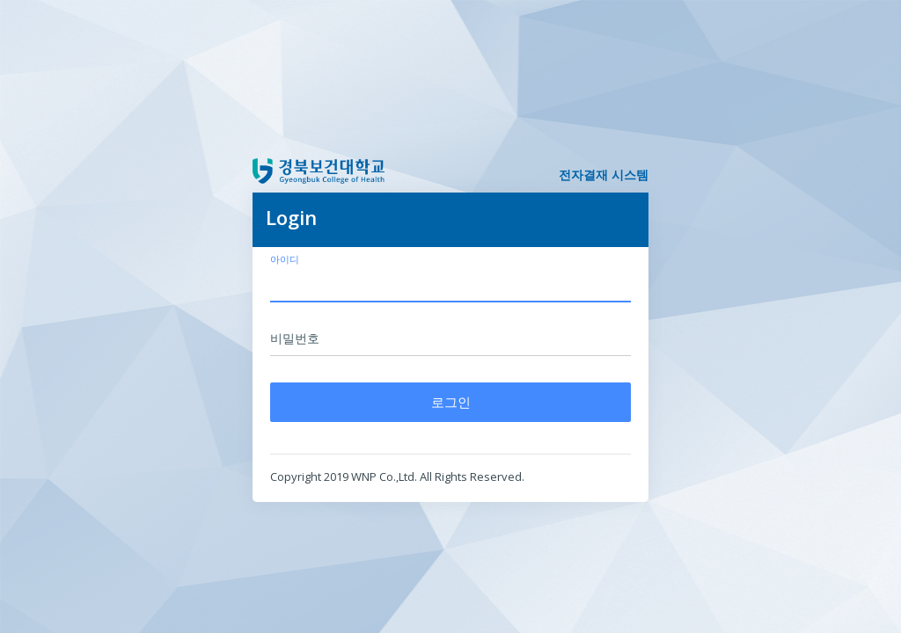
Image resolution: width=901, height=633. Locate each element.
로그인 (451, 402)
